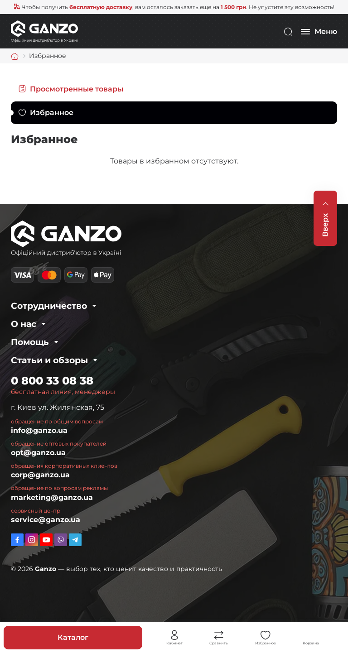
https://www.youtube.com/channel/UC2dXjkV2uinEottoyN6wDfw (46, 539)
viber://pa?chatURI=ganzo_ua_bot (60, 539)
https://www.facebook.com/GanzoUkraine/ (17, 539)
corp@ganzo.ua (40, 475)
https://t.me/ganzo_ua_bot (75, 539)
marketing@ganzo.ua (52, 497)
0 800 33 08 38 (52, 380)
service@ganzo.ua (45, 519)
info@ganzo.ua (39, 430)
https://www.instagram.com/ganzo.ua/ (31, 539)
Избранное (51, 112)
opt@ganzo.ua (38, 452)
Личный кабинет (174, 635)
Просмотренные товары (76, 89)
